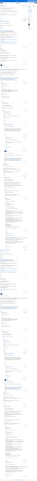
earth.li (1, 1)
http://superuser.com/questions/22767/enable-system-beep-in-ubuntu (8, 270)
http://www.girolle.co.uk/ (8, 147)
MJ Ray (3, 65)
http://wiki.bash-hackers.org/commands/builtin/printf (6, 30)
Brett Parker (7, 340)
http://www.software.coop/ (18, 160)
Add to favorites (30, 12)
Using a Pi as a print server (3, 3)
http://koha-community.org (3, 78)
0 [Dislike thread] (24, 17)
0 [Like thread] (23, 17)
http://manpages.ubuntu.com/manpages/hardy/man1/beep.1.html (8, 39)
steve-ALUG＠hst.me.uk (6, 21)
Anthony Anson (10, 137)
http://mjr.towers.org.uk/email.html (10, 79)
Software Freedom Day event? (33, 3)
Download (30, 9)
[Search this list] (31, 1)
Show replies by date (24, 19)
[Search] (36, 1)
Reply (1, 18)
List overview (29, 7)
